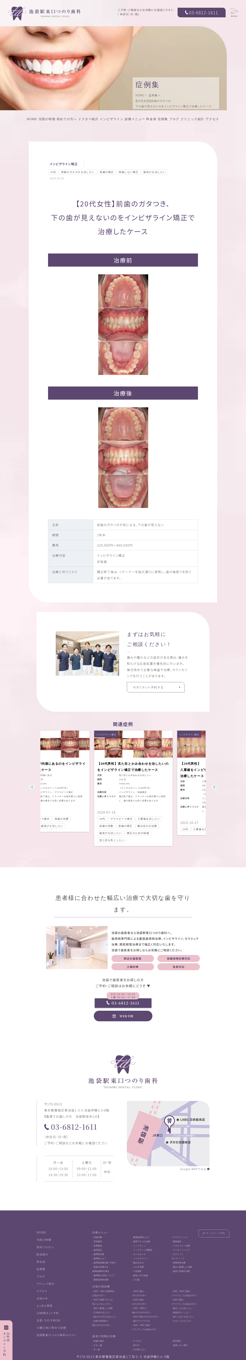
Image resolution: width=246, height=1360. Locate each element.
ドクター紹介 (88, 119)
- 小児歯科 (137, 1271)
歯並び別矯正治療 (104, 1336)
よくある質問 (44, 1306)
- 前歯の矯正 (98, 1341)
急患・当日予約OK (49, 1320)
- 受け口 (136, 1345)
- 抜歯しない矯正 (180, 1345)
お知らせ (42, 1298)
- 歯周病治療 (98, 1254)
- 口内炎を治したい (101, 1312)
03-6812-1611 (203, 12)
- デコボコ (137, 1341)
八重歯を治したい (146, 818)
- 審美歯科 (176, 1241)
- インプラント (139, 1246)
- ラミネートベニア (181, 1250)
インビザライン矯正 (64, 164)
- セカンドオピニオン (182, 1321)
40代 (100, 818)
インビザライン (111, 119)
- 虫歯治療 (97, 1237)
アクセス (212, 119)
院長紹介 (42, 1254)
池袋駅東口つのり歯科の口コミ (56, 1335)
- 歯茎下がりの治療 (141, 1241)
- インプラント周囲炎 (142, 1250)
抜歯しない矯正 (128, 172)
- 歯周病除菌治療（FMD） (104, 1262)
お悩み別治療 (101, 1286)
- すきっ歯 (97, 1345)
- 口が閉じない (139, 1349)
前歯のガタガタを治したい (78, 172)
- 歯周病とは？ (99, 1258)
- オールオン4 (138, 1254)
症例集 (153, 95)
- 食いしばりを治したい (183, 1316)
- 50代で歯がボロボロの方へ (145, 1316)
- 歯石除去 (97, 1250)
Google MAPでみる (193, 1169)
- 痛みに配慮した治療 (182, 1267)
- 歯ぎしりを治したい (182, 1308)
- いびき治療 (138, 1267)
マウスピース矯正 (119, 818)
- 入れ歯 (136, 1279)
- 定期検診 (97, 1246)
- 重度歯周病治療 (100, 1279)
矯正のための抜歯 (135, 833)
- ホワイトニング (180, 1237)
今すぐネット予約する (148, 687)
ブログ (174, 119)
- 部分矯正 (176, 1341)
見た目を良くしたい (109, 840)
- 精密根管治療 (179, 1262)
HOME (139, 95)
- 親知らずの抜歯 (140, 1275)
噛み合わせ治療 (144, 825)
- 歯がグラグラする (141, 1321)
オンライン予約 (215, 1233)
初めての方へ (67, 119)
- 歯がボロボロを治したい (104, 1316)
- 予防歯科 (97, 1241)
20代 (53, 172)
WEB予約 (126, 1016)
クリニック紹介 (192, 119)
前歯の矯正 (107, 172)
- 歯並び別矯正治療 (181, 1271)
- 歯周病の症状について (103, 1275)
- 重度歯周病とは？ (141, 1237)
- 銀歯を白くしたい (181, 1312)
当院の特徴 (46, 119)
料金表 (151, 119)
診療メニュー (135, 119)
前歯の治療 (59, 818)
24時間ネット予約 (48, 1313)
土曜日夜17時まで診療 (51, 1328)
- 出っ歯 (96, 1349)
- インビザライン (140, 1258)
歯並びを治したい (154, 172)
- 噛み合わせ (138, 1262)
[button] (32, 787)
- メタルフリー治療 (181, 1246)
